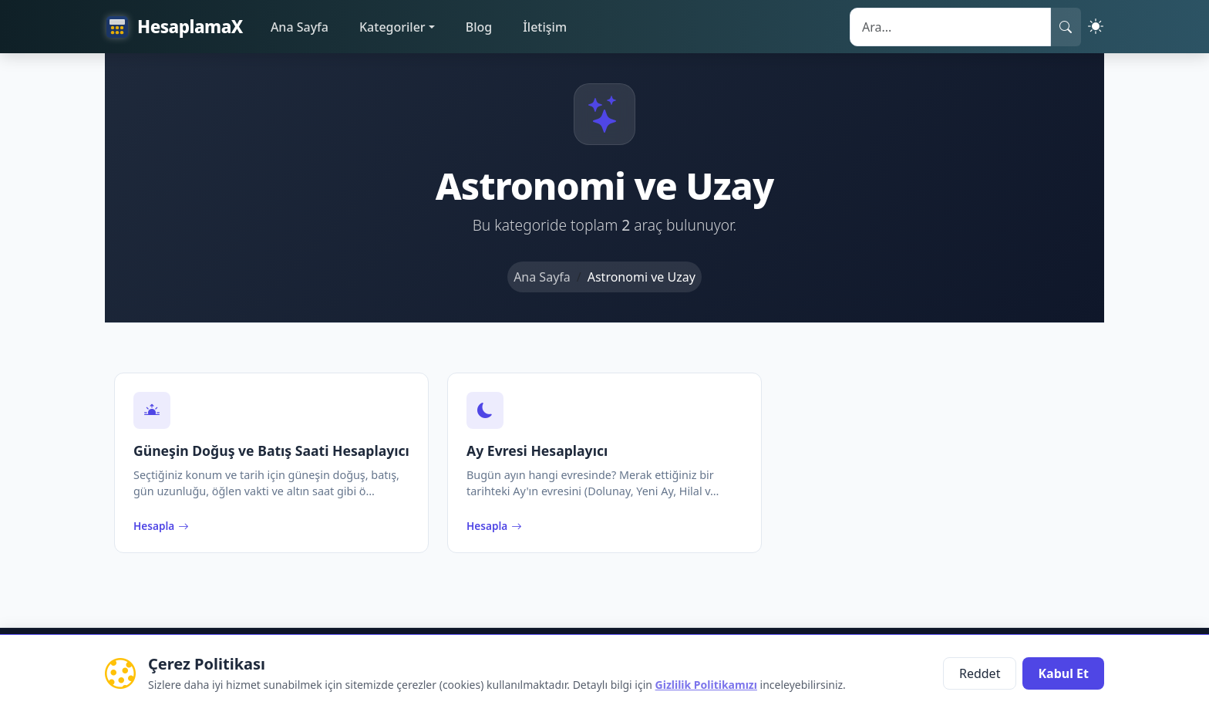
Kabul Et (1063, 673)
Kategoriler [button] (392, 27)
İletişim (545, 27)
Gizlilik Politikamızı (706, 684)
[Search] (950, 27)
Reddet (979, 673)
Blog (479, 27)
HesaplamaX (174, 27)
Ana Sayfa (299, 27)
